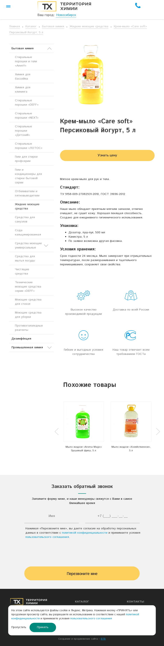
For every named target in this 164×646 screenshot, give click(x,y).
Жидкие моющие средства (89, 26)
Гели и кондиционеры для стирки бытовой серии (28, 176)
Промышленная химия (31, 347)
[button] (8, 6)
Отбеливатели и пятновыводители (27, 193)
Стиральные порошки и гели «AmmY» (26, 61)
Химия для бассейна (22, 76)
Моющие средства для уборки (28, 315)
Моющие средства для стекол (28, 302)
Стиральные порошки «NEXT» (26, 115)
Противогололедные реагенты (29, 328)
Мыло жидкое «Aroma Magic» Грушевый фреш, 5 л (84, 448)
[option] (83, 428)
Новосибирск (66, 15)
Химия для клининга (22, 89)
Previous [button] (57, 431)
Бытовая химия (53, 26)
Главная (14, 26)
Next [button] (158, 431)
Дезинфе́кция (21, 339)
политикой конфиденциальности (84, 533)
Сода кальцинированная (28, 232)
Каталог (31, 26)
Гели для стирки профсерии (26, 159)
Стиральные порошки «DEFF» (26, 102)
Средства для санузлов (25, 219)
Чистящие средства (22, 271)
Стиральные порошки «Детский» (23, 130)
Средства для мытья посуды (25, 258)
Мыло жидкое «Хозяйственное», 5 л (131, 448)
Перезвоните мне (82, 574)
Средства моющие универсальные (31, 245)
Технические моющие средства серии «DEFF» (28, 286)
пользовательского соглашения (47, 537)
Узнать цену (107, 155)
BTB (103, 639)
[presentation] (82, 554)
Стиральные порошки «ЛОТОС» (28, 146)
